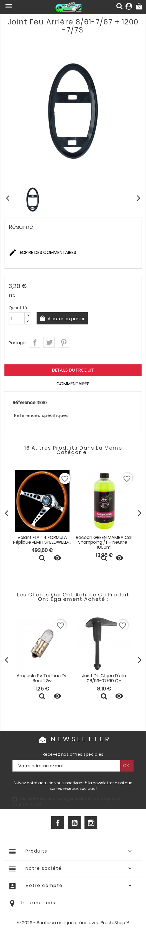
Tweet (49, 342)
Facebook (57, 822)
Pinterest (63, 342)
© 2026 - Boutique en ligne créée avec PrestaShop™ (73, 922)
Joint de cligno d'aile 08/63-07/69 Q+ (104, 678)
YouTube (74, 822)
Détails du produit (73, 370)
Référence (24, 402)
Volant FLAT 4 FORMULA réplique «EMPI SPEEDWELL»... (42, 540)
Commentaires (73, 383)
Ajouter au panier (66, 319)
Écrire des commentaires (42, 252)
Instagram (90, 822)
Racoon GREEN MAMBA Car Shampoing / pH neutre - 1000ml (104, 542)
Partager (34, 342)
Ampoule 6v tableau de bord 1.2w (42, 678)
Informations (38, 902)
